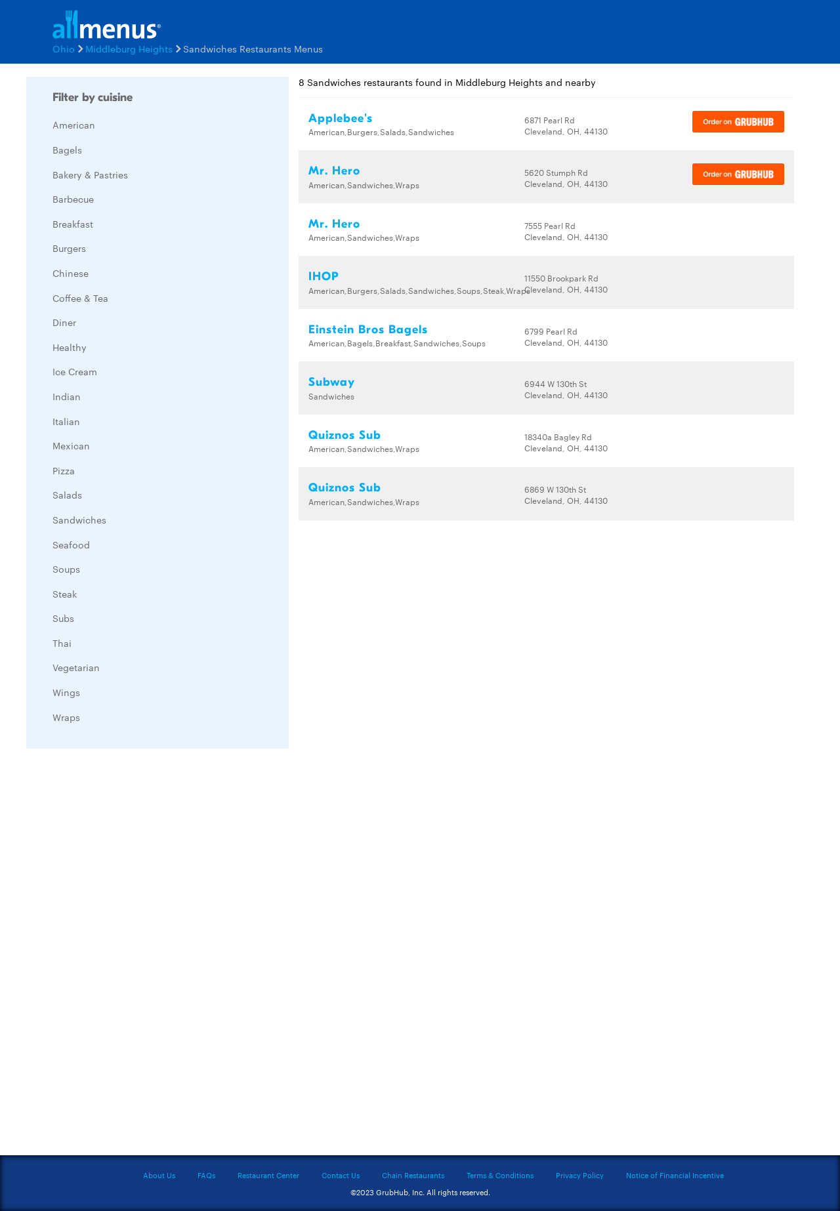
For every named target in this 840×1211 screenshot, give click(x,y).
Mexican (71, 445)
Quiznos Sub (344, 435)
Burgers (69, 248)
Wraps (66, 717)
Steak (64, 593)
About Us (159, 1175)
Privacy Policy (580, 1175)
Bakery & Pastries (90, 174)
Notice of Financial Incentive (675, 1175)
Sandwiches (79, 519)
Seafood (71, 544)
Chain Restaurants (413, 1175)
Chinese (70, 272)
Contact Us (341, 1175)
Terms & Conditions (500, 1175)
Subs (63, 618)
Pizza (63, 470)
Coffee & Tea (80, 297)
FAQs (206, 1175)
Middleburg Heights (129, 48)
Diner (64, 322)
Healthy (69, 347)
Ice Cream (74, 371)
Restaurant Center (268, 1175)
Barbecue (73, 198)
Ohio (63, 48)
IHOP (323, 276)
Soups (66, 568)
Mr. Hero (334, 171)
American (73, 124)
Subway (331, 382)
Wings (66, 692)
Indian (66, 396)
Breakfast (72, 223)
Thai (62, 642)
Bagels (67, 149)
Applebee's (340, 118)
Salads (67, 494)
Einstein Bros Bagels (368, 330)
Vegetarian (76, 667)
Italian (66, 421)
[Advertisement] (124, 955)
